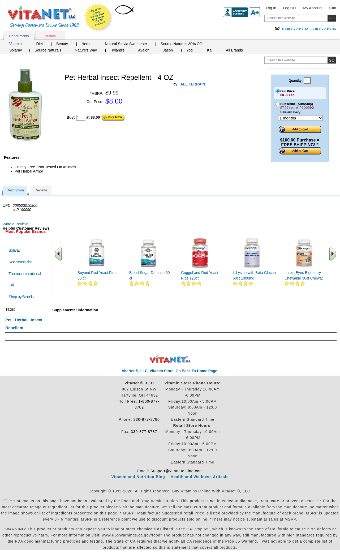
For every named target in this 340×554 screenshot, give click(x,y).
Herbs (86, 44)
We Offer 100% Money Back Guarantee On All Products (98, 17)
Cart (332, 8)
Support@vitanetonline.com (176, 471)
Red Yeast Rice (20, 262)
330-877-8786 (147, 419)
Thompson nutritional (24, 273)
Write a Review (15, 224)
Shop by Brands (22, 296)
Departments (19, 36)
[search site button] (332, 60)
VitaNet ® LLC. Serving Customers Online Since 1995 (43, 17)
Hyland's (117, 50)
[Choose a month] (300, 118)
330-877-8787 (144, 432)
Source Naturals (48, 50)
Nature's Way (86, 50)
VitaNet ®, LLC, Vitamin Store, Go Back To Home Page (169, 371)
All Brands (234, 50)
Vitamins (16, 44)
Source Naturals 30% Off (181, 44)
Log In (271, 8)
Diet (39, 44)
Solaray (15, 50)
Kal (209, 50)
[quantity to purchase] (80, 118)
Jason (168, 50)
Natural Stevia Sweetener (126, 44)
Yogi (189, 50)
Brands (50, 36)
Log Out (289, 8)
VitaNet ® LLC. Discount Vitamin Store (170, 359)
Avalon (143, 50)
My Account (312, 8)
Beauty (62, 44)
